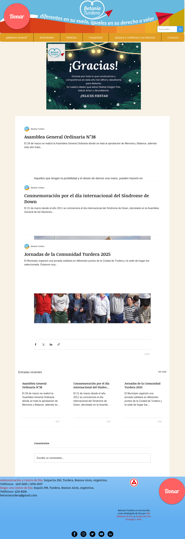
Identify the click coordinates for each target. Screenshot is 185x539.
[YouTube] (101, 534)
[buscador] (164, 29)
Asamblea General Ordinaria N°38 (34, 385)
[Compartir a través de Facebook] (35, 344)
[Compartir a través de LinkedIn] (50, 344)
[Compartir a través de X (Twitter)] (43, 344)
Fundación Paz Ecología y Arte (138, 518)
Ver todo (162, 371)
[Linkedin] (110, 534)
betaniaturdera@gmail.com (18, 495)
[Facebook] (74, 534)
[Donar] (17, 16)
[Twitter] (92, 534)
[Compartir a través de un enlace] (58, 344)
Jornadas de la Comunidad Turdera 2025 (142, 385)
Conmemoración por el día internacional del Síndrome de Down (92, 385)
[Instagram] (83, 534)
